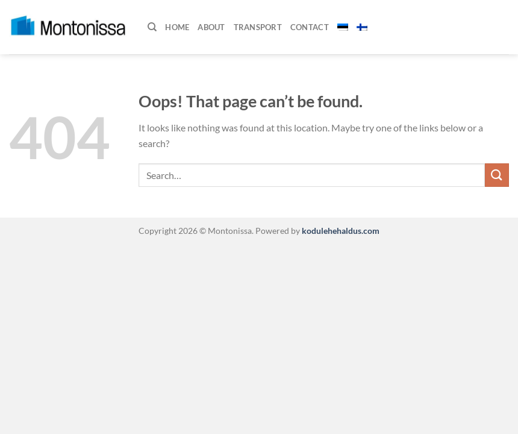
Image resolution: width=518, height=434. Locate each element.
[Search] (152, 27)
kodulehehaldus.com (339, 230)
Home (177, 27)
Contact (309, 27)
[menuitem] (342, 27)
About (211, 27)
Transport (258, 27)
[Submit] (497, 175)
